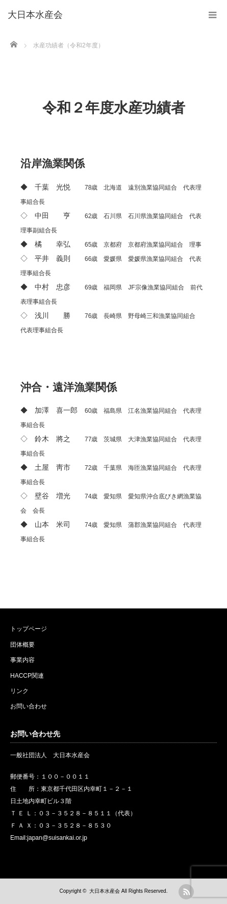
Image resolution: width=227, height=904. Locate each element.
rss (186, 891)
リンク (19, 691)
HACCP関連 (27, 675)
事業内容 (22, 659)
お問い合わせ (28, 706)
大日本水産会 (104, 891)
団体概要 (22, 644)
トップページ (28, 628)
